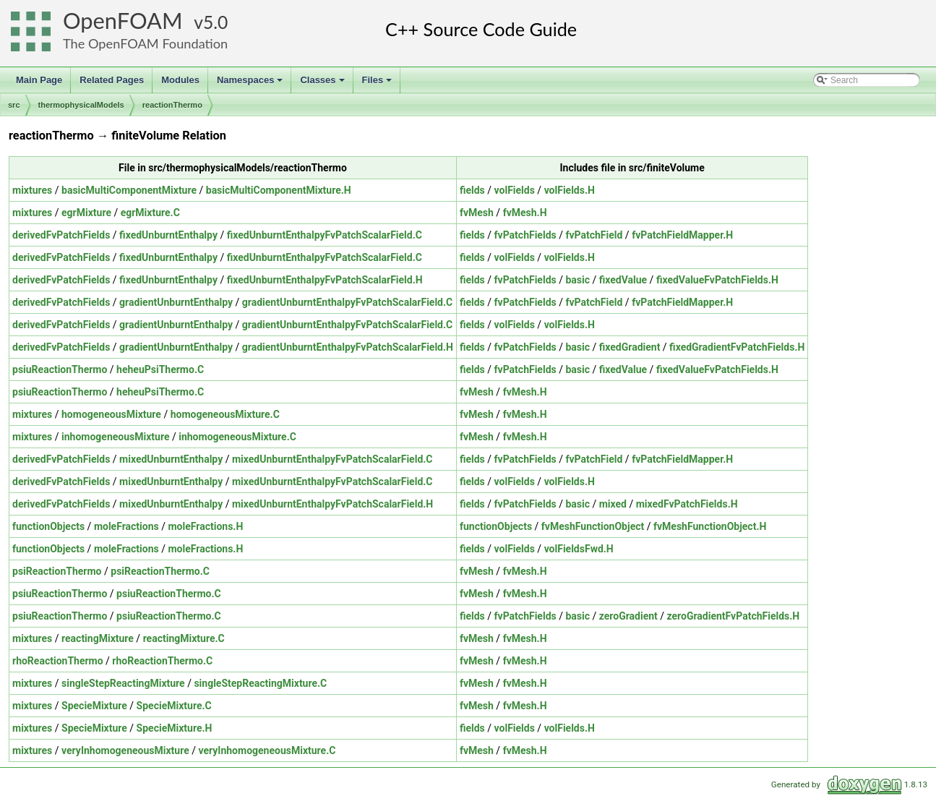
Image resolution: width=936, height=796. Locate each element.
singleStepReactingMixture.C (260, 683)
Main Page (39, 79)
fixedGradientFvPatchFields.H (736, 347)
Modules (180, 79)
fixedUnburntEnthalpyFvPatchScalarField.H (325, 280)
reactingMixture (97, 638)
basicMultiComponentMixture (129, 190)
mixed (613, 504)
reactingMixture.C (184, 638)
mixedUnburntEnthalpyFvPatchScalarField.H (332, 504)
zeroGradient (628, 616)
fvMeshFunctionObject (592, 526)
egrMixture (86, 212)
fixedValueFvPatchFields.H (717, 280)
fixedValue (623, 280)
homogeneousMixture (111, 414)
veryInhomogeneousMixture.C (266, 750)
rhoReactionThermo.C (162, 661)
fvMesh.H (525, 212)
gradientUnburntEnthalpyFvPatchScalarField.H (347, 347)
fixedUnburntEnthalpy (168, 235)
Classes (323, 83)
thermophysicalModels (81, 104)
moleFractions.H (205, 526)
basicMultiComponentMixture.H (278, 190)
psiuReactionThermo (59, 369)
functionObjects (48, 526)
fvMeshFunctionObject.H (709, 526)
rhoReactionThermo (57, 661)
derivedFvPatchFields (61, 235)
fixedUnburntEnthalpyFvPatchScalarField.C (324, 235)
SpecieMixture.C (174, 705)
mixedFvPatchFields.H (687, 504)
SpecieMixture (94, 705)
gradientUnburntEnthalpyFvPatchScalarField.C (347, 302)
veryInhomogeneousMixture (125, 750)
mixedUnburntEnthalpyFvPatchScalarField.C (332, 459)
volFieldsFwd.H (579, 549)
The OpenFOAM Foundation (145, 43)
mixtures (32, 190)
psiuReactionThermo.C (168, 593)
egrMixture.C (150, 212)
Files (378, 83)
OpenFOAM (123, 20)
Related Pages (112, 79)
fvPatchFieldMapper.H (682, 235)
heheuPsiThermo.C (160, 369)
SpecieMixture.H (174, 728)
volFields (514, 190)
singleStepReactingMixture (123, 683)
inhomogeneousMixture (115, 436)
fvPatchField (593, 235)
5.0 (215, 22)
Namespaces (251, 83)
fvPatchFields (525, 235)
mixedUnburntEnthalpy (171, 459)
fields (472, 190)
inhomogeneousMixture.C (237, 436)
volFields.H (569, 190)
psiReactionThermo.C (160, 571)
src (14, 104)
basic (577, 280)
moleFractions (126, 526)
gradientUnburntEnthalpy (176, 302)
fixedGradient (630, 347)
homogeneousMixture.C (225, 414)
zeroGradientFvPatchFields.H (733, 616)
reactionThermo (172, 104)
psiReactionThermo (57, 571)
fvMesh (477, 212)
